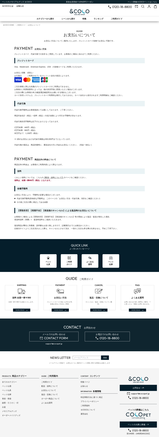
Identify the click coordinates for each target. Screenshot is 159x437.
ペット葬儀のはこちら (142, 2)
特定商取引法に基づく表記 (92, 386)
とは (7, 6)
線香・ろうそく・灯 (10, 392)
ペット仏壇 (6, 375)
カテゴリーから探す (45, 19)
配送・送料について (49, 375)
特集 (84, 19)
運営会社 (84, 403)
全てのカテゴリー (9, 371)
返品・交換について (49, 383)
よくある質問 (46, 392)
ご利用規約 (85, 395)
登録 (105, 347)
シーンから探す (68, 19)
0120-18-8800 (122, 7)
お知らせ (20, 6)
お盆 (4, 396)
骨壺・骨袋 (6, 388)
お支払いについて (48, 379)
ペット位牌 (6, 383)
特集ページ (85, 371)
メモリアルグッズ (9, 400)
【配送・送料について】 (54, 177)
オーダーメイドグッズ (11, 404)
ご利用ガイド (116, 19)
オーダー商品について (50, 388)
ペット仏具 (6, 379)
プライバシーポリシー (90, 390)
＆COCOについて (88, 399)
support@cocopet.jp (54, 333)
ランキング (98, 19)
